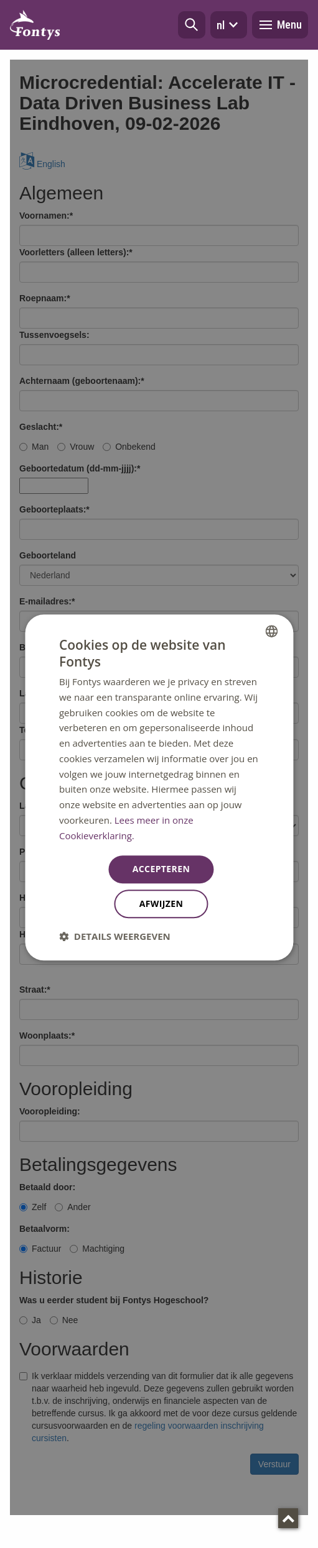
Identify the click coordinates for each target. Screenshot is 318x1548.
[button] (191, 25)
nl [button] (229, 24)
